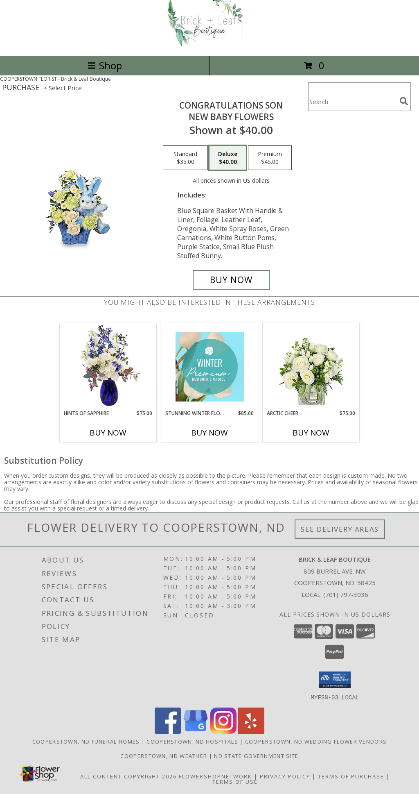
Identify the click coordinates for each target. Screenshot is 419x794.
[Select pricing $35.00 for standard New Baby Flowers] (185, 158)
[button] (335, 679)
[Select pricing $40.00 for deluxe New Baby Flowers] (228, 158)
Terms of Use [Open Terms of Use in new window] (235, 781)
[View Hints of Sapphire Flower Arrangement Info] (108, 366)
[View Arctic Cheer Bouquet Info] (311, 366)
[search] (403, 101)
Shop (105, 65)
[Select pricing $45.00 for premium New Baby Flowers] (269, 158)
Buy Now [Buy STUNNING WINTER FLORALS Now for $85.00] (209, 432)
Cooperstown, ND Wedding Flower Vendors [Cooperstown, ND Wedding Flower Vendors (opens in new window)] (316, 741)
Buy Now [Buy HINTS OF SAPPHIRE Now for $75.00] (108, 432)
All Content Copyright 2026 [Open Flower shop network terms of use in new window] (128, 776)
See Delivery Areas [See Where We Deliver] (340, 529)
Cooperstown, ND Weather (163, 755)
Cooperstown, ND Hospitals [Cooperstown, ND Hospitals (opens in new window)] (192, 741)
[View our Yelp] (251, 731)
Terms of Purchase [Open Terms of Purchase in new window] (351, 776)
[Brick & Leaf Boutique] (209, 44)
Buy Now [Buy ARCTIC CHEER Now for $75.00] (311, 432)
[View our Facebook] (168, 731)
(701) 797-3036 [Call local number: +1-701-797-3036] (345, 594)
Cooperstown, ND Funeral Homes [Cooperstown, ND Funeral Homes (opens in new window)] (86, 741)
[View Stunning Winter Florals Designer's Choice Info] (210, 366)
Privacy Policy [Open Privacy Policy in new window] (285, 776)
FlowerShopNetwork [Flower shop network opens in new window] (215, 776)
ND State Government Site (256, 755)
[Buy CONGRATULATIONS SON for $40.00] (231, 280)
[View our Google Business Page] (195, 731)
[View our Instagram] (223, 731)
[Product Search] (352, 102)
